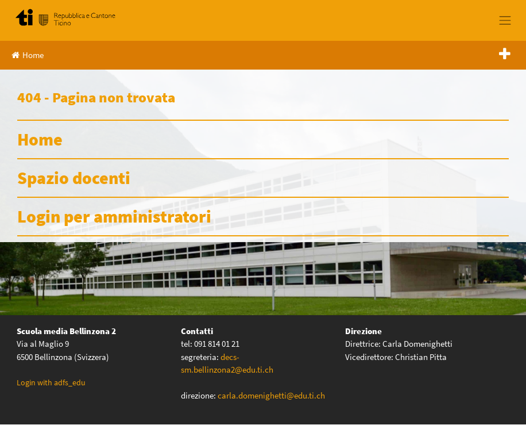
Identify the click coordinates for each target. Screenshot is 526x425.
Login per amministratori (114, 216)
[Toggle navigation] (505, 20)
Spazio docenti (73, 178)
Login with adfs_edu (51, 382)
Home (27, 54)
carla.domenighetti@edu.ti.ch (272, 395)
